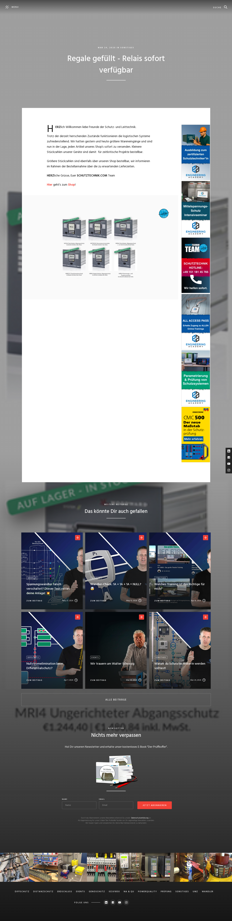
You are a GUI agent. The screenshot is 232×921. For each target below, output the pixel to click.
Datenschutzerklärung (139, 818)
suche (217, 7)
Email (102, 800)
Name (64, 800)
